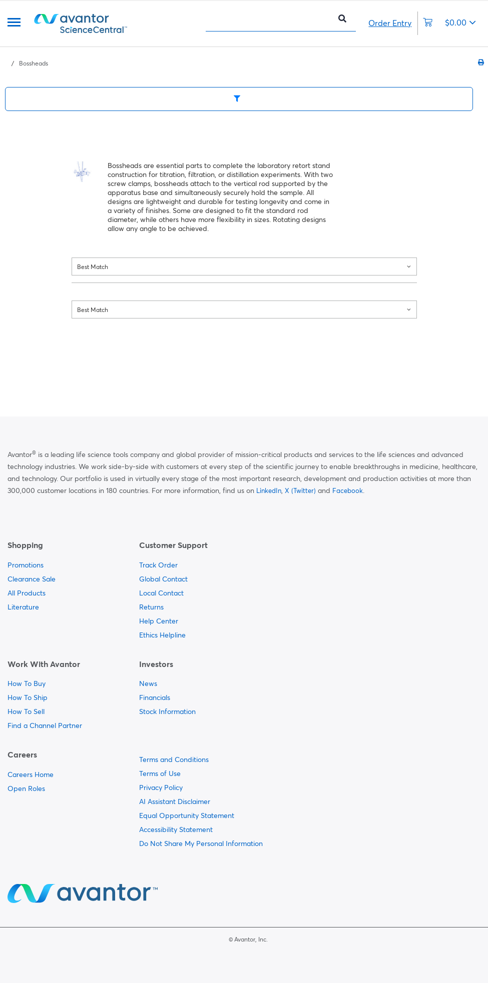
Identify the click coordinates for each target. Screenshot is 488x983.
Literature (23, 607)
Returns (151, 607)
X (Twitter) (300, 490)
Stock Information (167, 711)
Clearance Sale (32, 579)
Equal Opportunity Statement (186, 815)
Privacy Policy (161, 787)
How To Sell (26, 711)
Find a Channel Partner (45, 725)
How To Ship (28, 697)
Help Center (158, 621)
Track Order (158, 565)
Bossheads (33, 63)
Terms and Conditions (174, 759)
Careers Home (31, 774)
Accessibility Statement (176, 829)
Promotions (26, 565)
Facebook (347, 490)
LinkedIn (268, 490)
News (148, 683)
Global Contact (163, 579)
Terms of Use (160, 773)
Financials (154, 697)
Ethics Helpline (162, 635)
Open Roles (26, 788)
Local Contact (161, 593)
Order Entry (389, 23)
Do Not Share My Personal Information (201, 843)
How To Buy (27, 683)
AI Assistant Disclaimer (174, 801)
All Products (27, 593)
